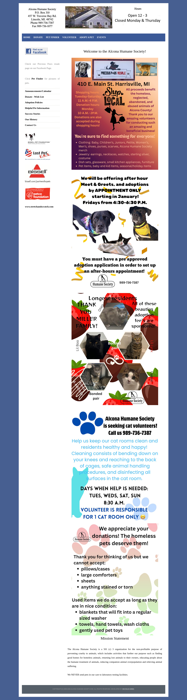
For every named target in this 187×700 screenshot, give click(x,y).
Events (101, 37)
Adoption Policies (34, 102)
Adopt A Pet (86, 37)
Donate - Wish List (34, 97)
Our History (31, 119)
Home (26, 37)
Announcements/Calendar (38, 91)
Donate (38, 37)
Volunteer (69, 37)
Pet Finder (52, 37)
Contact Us (30, 125)
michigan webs (128, 689)
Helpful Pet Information (37, 108)
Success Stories (32, 114)
